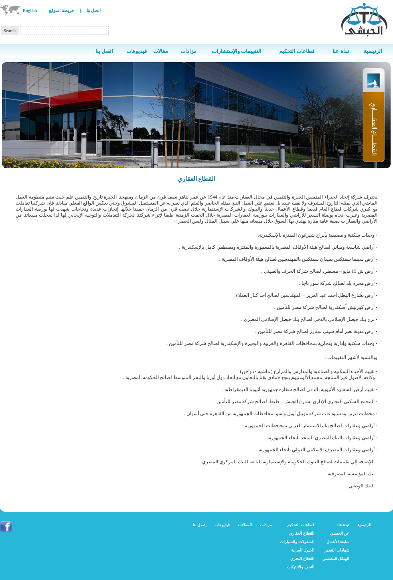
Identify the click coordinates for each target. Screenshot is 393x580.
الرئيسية (364, 525)
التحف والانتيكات (300, 567)
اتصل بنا (94, 10)
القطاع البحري (302, 558)
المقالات (245, 525)
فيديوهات (222, 525)
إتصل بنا (200, 525)
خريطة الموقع (61, 10)
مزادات (266, 525)
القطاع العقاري (301, 533)
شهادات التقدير (337, 550)
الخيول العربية (302, 550)
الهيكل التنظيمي (336, 558)
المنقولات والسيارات (297, 541)
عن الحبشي (340, 533)
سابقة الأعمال (338, 541)
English (30, 10)
